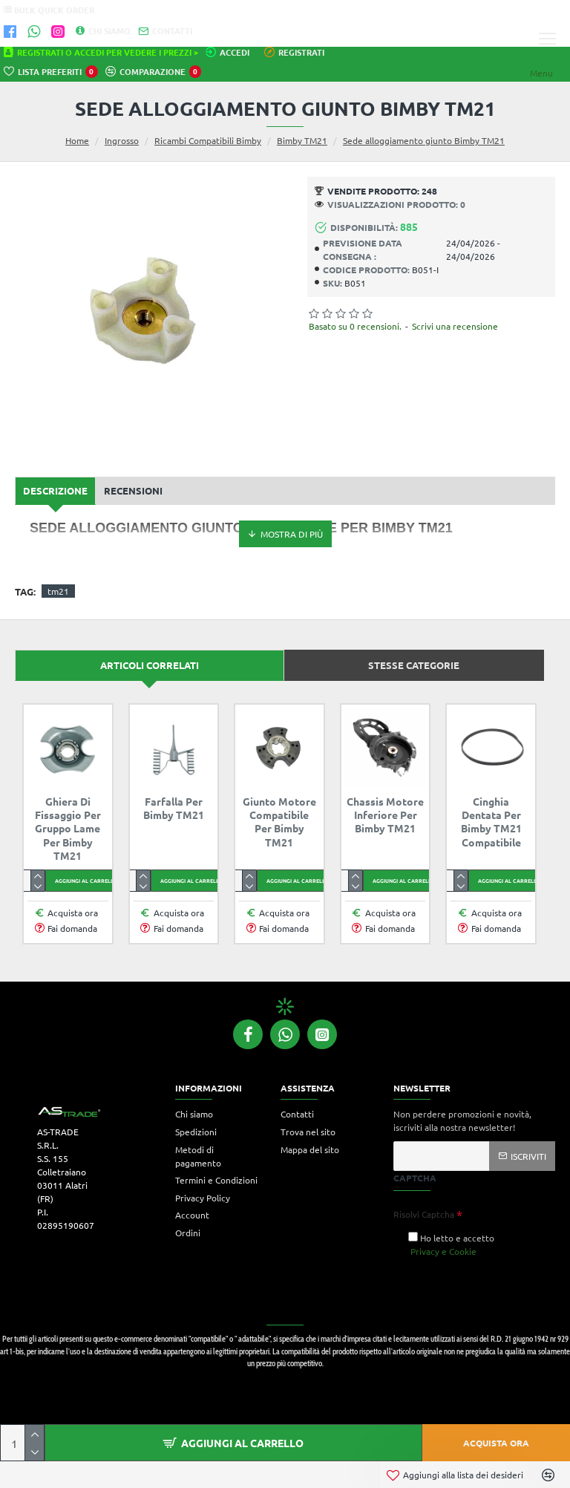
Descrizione (55, 490)
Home (77, 140)
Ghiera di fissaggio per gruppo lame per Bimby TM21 (68, 828)
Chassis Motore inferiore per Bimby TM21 (385, 814)
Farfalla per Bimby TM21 (173, 807)
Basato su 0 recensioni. (355, 326)
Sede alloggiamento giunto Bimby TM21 (424, 140)
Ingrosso (122, 140)
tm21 (58, 591)
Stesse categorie (413, 665)
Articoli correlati (149, 665)
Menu (541, 73)
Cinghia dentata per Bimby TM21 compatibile (491, 821)
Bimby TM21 (302, 140)
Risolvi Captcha (423, 1214)
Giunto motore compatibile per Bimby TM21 (279, 821)
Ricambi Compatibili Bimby (207, 140)
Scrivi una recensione (455, 326)
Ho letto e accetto (451, 1245)
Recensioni (133, 490)
